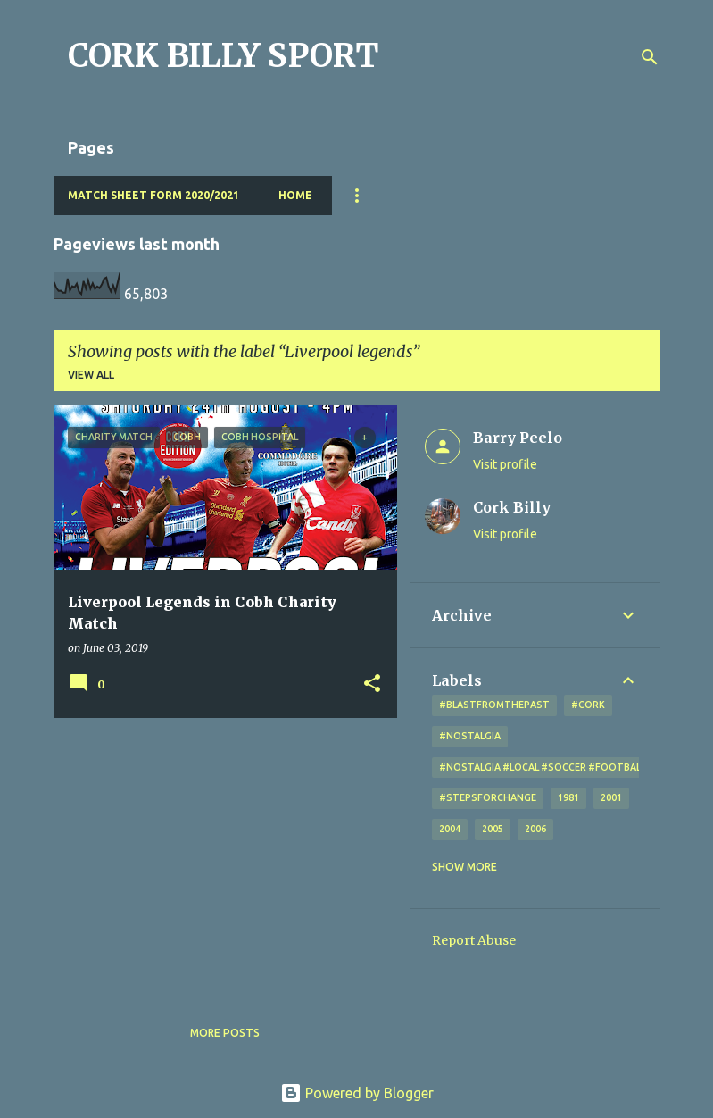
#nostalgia (470, 735)
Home (295, 195)
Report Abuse (474, 940)
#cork (588, 704)
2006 (535, 828)
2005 (492, 828)
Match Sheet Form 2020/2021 (153, 195)
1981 (568, 797)
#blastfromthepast (494, 704)
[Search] (649, 57)
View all (91, 374)
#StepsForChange (487, 797)
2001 (611, 797)
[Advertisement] (219, 856)
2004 (449, 828)
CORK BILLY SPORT (223, 56)
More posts (225, 1033)
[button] (372, 684)
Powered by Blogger (357, 1093)
